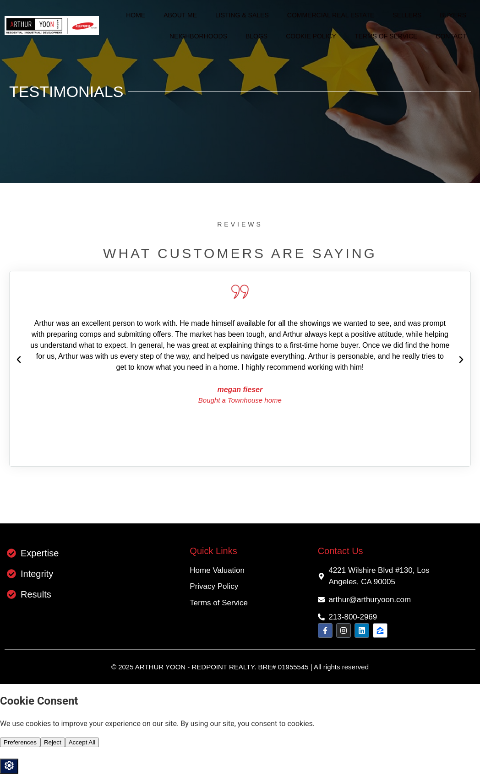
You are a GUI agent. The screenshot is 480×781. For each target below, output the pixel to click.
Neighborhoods (198, 36)
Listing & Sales (242, 15)
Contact (451, 36)
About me (180, 15)
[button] (18, 359)
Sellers (407, 15)
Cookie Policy (311, 36)
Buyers (453, 15)
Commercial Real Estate (331, 15)
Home (135, 15)
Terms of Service (386, 36)
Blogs (256, 36)
